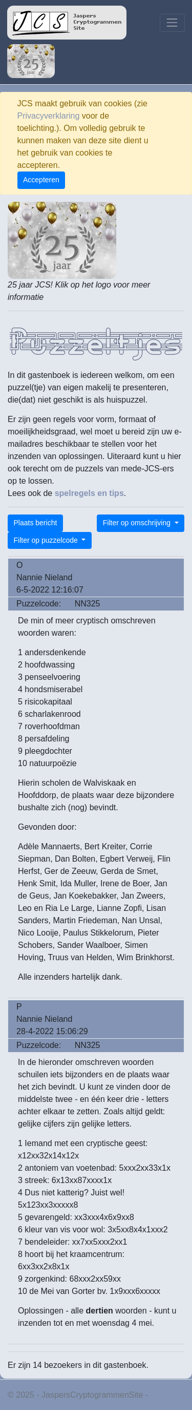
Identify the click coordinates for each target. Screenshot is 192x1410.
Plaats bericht (35, 523)
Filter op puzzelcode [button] (47, 540)
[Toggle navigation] (172, 23)
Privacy (164, 1394)
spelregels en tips (89, 493)
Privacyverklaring (48, 115)
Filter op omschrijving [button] (138, 523)
